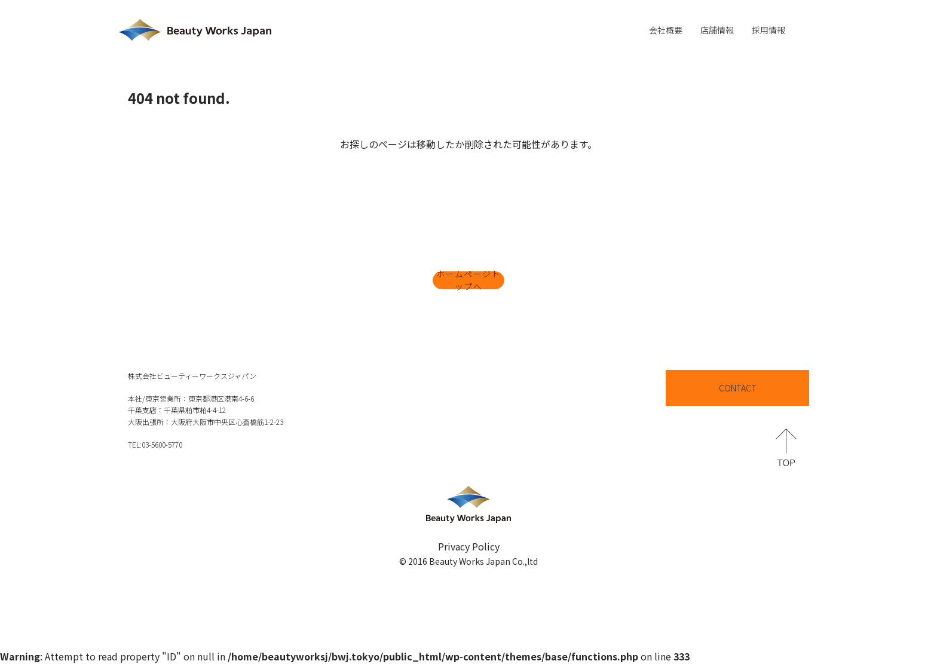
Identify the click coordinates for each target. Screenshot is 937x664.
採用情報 (768, 30)
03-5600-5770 (162, 444)
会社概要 (665, 30)
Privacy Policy (469, 546)
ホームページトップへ (468, 280)
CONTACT (738, 388)
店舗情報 (717, 30)
